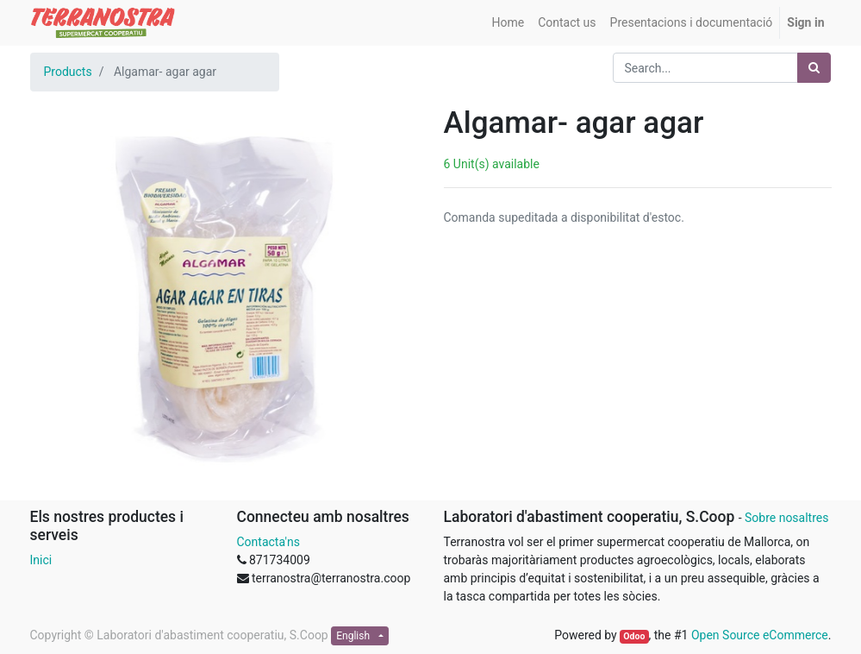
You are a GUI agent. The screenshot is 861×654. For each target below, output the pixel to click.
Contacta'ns (268, 542)
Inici (41, 560)
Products (68, 72)
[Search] (814, 68)
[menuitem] (508, 23)
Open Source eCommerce (759, 635)
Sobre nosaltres (786, 518)
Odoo (634, 636)
